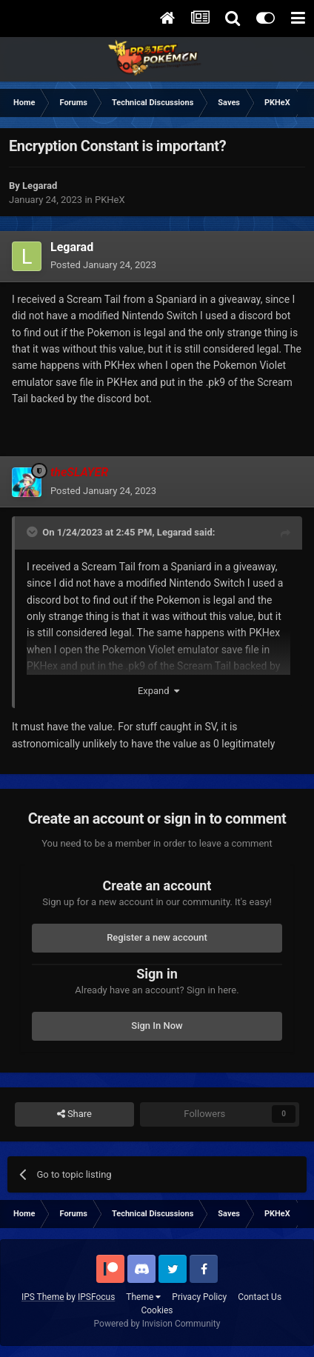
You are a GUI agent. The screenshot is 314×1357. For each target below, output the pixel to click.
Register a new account (157, 937)
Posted (103, 264)
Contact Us (259, 1297)
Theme (143, 1297)
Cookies (157, 1310)
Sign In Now (156, 1025)
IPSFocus (96, 1297)
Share (74, 1114)
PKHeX (110, 199)
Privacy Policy (199, 1297)
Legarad (174, 532)
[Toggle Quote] (33, 532)
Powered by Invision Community (157, 1323)
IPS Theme (42, 1297)
